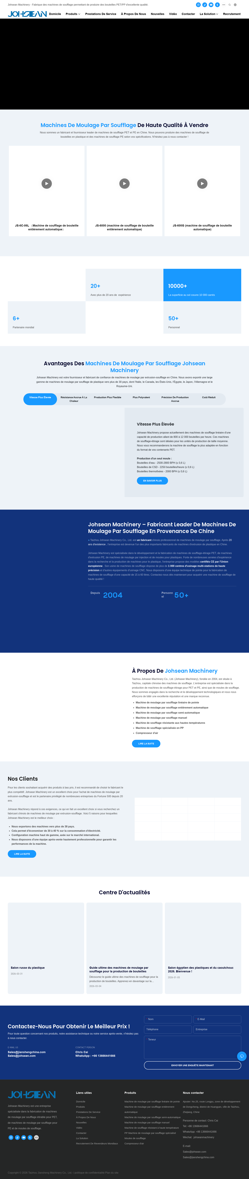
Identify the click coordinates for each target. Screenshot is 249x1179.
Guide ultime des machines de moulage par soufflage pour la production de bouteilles (118, 969)
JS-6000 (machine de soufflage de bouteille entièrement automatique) (124, 227)
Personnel (167, 594)
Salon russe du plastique (28, 967)
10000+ (177, 286)
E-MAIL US (13, 1047)
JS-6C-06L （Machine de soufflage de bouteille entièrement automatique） (46, 227)
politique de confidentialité (89, 1172)
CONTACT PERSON (85, 1047)
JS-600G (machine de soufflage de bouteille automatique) (202, 227)
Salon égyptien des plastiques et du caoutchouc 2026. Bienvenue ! (200, 969)
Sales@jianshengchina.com (198, 1157)
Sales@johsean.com (194, 1151)
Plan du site (111, 1172)
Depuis (95, 593)
